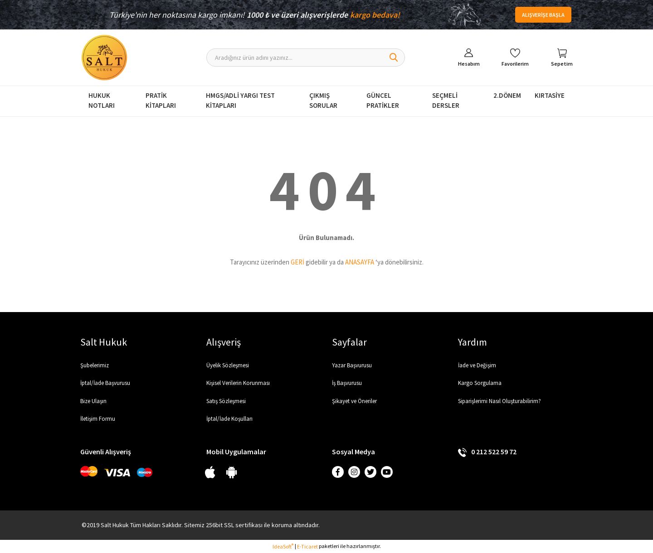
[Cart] (562, 57)
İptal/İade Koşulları (229, 419)
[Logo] (104, 57)
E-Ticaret (307, 546)
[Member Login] (469, 57)
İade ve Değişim (477, 365)
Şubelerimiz (94, 365)
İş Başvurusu (347, 383)
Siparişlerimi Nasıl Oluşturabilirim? (499, 401)
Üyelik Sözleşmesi (227, 365)
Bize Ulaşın (93, 401)
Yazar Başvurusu (352, 365)
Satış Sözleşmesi (226, 401)
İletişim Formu (97, 419)
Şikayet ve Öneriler (354, 401)
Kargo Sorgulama (480, 383)
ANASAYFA (359, 262)
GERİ (297, 262)
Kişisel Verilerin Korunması (238, 383)
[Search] (305, 57)
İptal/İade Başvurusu (105, 383)
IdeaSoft (283, 546)
